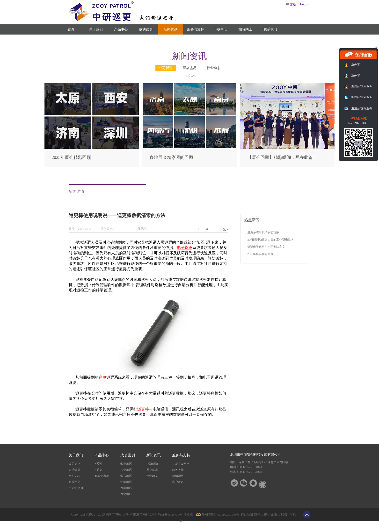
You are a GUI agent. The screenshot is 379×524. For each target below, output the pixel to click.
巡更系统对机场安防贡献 (263, 232)
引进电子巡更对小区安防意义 (266, 246)
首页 (71, 29)
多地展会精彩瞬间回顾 (171, 157)
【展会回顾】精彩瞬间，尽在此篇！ (282, 157)
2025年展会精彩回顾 (71, 157)
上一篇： (203, 229)
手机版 (188, 514)
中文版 (291, 4)
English (305, 4)
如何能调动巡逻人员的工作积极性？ (270, 239)
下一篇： (222, 229)
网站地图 (246, 514)
